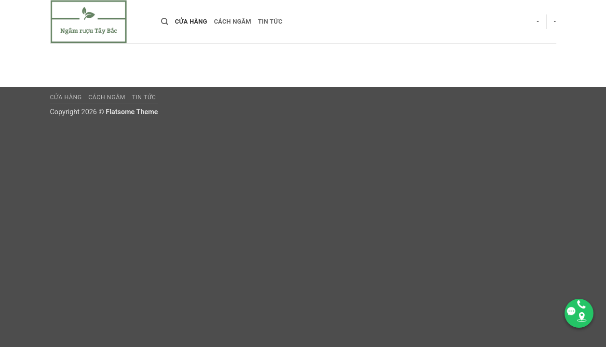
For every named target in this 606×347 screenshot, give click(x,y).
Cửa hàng (191, 21)
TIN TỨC (270, 21)
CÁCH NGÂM (232, 21)
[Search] (164, 22)
